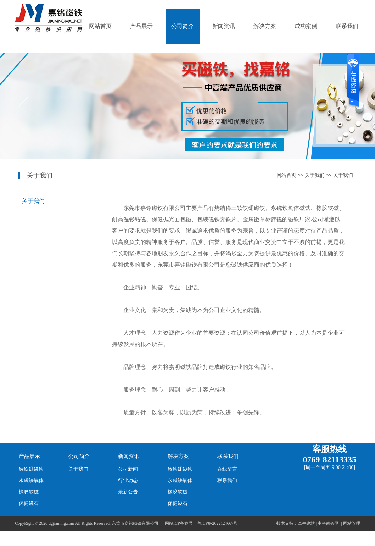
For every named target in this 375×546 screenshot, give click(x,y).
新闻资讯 (223, 26)
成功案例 (306, 26)
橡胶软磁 (29, 492)
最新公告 (128, 492)
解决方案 (264, 26)
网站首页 (100, 26)
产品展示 (141, 26)
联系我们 (347, 26)
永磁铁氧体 (31, 480)
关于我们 (315, 175)
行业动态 (128, 480)
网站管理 (351, 523)
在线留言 (227, 469)
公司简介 (182, 26)
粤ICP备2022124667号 (217, 523)
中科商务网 (328, 523)
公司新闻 (128, 469)
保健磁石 (29, 503)
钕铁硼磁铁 (31, 469)
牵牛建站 (306, 523)
